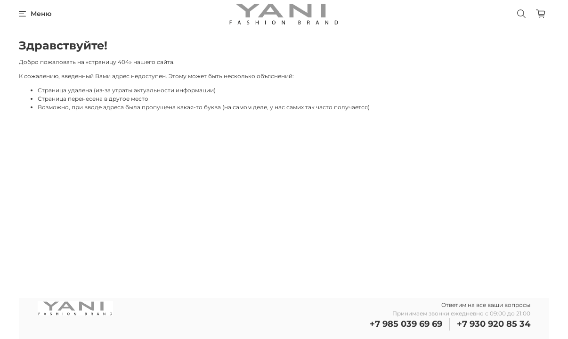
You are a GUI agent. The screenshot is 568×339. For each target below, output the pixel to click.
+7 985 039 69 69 (406, 324)
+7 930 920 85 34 (493, 324)
